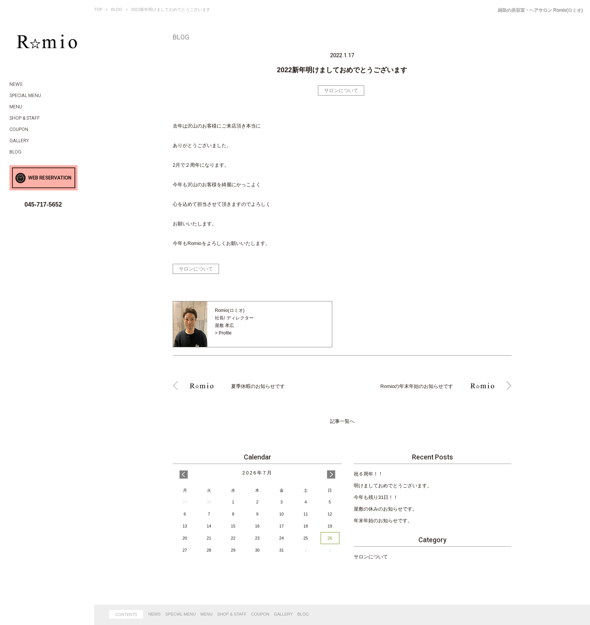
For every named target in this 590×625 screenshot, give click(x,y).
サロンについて (341, 90)
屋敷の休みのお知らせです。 (385, 509)
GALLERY (283, 614)
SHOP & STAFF (231, 614)
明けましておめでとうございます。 (393, 485)
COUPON (260, 614)
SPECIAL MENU (180, 614)
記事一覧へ (342, 421)
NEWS (154, 614)
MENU (207, 614)
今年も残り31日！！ (376, 497)
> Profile (223, 333)
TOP (98, 9)
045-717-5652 (43, 204)
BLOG (117, 9)
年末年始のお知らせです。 (383, 520)
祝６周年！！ (368, 474)
